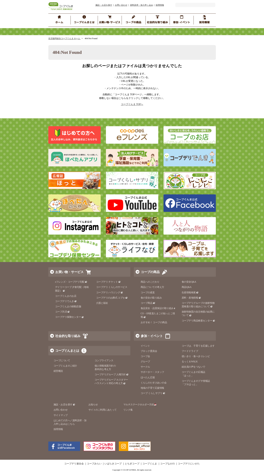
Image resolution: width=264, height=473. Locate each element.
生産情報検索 (190, 292)
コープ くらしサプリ (153, 393)
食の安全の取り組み (151, 297)
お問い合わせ (121, 5)
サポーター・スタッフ (152, 372)
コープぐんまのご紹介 (65, 365)
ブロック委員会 (149, 351)
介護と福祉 (102, 303)
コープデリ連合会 (74, 464)
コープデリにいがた (189, 464)
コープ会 (145, 356)
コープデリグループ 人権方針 (112, 374)
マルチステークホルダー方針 (140, 404)
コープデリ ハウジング (109, 292)
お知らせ (93, 404)
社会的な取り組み (67, 336)
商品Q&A (187, 287)
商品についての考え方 (152, 287)
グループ (145, 361)
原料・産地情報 (191, 297)
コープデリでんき (66, 301)
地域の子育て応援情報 (152, 388)
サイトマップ (61, 415)
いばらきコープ (113, 464)
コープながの (167, 464)
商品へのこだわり (150, 282)
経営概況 (58, 371)
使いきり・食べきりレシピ (196, 356)
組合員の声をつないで (193, 367)
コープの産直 (148, 292)
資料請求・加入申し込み (141, 5)
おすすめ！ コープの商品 (154, 322)
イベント (145, 346)
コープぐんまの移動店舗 (68, 306)
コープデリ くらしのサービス (111, 287)
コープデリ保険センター (69, 317)
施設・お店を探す (103, 5)
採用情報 (160, 5)
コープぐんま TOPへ (132, 104)
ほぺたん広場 (148, 377)
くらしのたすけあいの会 (154, 382)
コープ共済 (62, 311)
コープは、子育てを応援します (198, 346)
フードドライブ (190, 351)
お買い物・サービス (69, 272)
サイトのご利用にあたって (102, 409)
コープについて (62, 360)
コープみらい (94, 464)
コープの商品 (150, 272)
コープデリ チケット (108, 282)
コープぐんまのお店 (65, 296)
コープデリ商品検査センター (198, 320)
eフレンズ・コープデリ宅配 (71, 282)
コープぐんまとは (67, 350)
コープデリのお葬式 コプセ (112, 297)
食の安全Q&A (189, 282)
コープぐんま (149, 464)
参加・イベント (152, 336)
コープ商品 (148, 303)
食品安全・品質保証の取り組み (159, 308)
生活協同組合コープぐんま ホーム (64, 38)
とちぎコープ (132, 464)
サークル (145, 367)
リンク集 (128, 409)
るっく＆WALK (190, 361)
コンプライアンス (104, 360)
